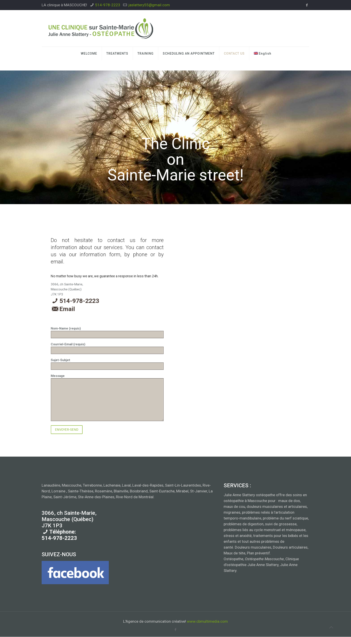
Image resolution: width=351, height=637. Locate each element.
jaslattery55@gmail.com (149, 5)
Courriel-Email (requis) (107, 339)
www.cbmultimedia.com (207, 621)
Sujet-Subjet (107, 342)
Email (100, 332)
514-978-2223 (107, 5)
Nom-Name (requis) (107, 337)
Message (107, 348)
